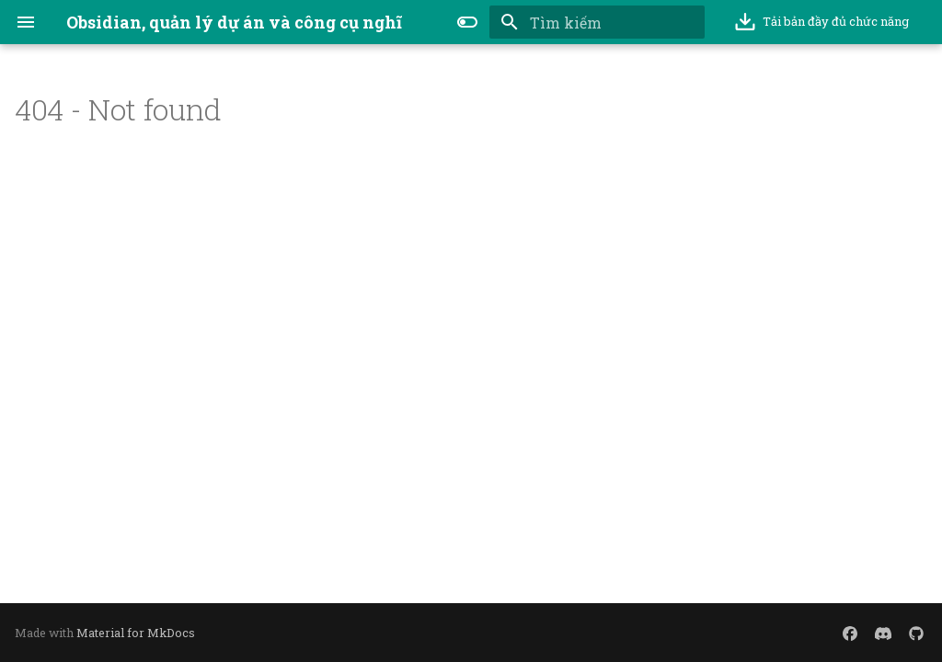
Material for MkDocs (135, 632)
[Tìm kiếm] (597, 22)
